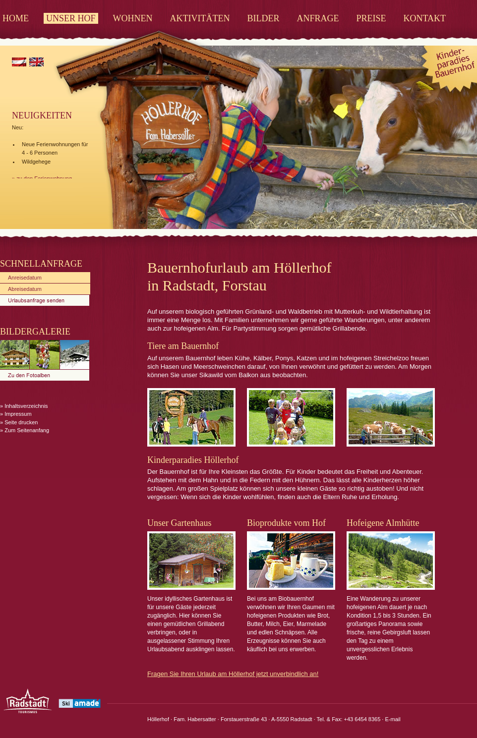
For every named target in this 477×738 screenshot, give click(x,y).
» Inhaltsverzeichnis (24, 406)
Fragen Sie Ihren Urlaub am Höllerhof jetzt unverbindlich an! (232, 674)
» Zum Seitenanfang (24, 430)
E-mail (392, 719)
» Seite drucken (19, 422)
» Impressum (16, 414)
